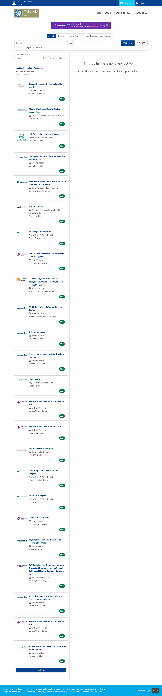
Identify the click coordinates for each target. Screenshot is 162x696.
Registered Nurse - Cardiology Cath (45, 426)
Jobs (108, 12)
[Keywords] (41, 43)
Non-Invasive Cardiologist (41, 448)
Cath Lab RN (34, 379)
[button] (141, 43)
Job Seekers (126, 3)
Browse (61, 36)
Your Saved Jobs (107, 36)
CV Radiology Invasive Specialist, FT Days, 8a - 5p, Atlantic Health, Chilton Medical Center (46, 281)
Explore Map (72, 36)
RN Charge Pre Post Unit (40, 231)
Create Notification (58, 58)
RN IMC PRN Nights (37, 495)
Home (98, 12)
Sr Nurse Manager (37, 332)
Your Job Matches (89, 36)
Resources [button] (140, 12)
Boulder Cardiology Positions (29, 68)
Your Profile (122, 12)
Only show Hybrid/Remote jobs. (31, 47)
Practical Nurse (36, 206)
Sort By (18, 58)
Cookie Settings (143, 691)
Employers (142, 3)
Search (51, 36)
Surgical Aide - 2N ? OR (39, 517)
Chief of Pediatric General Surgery (44, 134)
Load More (40, 670)
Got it (155, 691)
